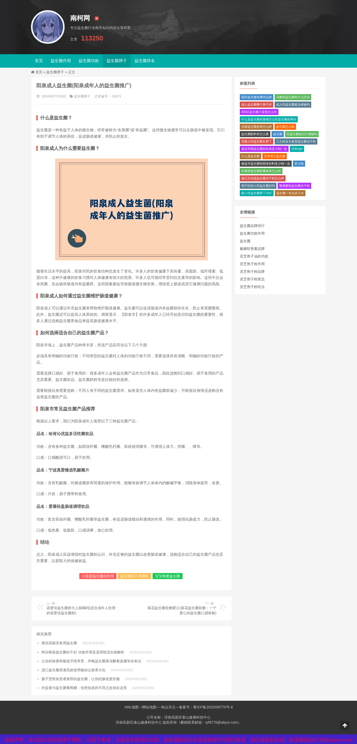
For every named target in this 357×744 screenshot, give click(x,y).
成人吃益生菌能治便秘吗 (293, 104)
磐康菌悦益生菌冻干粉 (294, 186)
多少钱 (299, 163)
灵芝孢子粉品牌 (252, 271)
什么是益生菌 (250, 156)
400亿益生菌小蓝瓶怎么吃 (259, 112)
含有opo (297, 149)
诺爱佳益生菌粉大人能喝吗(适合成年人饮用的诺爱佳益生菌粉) (81, 608)
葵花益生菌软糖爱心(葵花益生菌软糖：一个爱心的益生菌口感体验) (181, 608)
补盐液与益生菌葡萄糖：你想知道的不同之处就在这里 (84, 688)
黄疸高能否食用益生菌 (59, 643)
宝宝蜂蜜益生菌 (167, 576)
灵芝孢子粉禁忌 (252, 279)
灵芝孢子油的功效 (254, 256)
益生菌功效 (89, 61)
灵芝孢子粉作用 (252, 264)
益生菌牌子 (117, 61)
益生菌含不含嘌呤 (134, 576)
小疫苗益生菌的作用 (98, 576)
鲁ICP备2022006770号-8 (213, 707)
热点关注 (168, 707)
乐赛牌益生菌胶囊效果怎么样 (261, 171)
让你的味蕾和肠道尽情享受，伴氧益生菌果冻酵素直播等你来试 (91, 661)
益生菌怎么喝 (285, 126)
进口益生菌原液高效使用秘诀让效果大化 (73, 670)
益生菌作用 (61, 61)
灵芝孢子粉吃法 (252, 287)
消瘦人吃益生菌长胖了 (256, 141)
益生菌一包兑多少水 (290, 193)
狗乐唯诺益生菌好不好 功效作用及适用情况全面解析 (82, 652)
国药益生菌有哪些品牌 (256, 97)
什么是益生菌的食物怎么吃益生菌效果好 (268, 119)
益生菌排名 (145, 61)
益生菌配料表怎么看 (255, 134)
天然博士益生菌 (274, 156)
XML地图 (131, 707)
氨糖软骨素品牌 (252, 249)
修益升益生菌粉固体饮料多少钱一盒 (265, 163)
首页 (39, 61)
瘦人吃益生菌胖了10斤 (256, 193)
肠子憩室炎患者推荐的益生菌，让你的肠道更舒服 (80, 679)
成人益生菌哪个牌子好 (256, 104)
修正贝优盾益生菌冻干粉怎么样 (262, 178)
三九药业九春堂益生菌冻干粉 (296, 141)
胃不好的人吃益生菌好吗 (258, 186)
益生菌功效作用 (252, 233)
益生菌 (277, 134)
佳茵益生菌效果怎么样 (256, 126)
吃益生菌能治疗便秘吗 (302, 134)
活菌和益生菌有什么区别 (293, 97)
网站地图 (149, 707)
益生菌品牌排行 (252, 226)
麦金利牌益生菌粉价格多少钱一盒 (264, 149)
